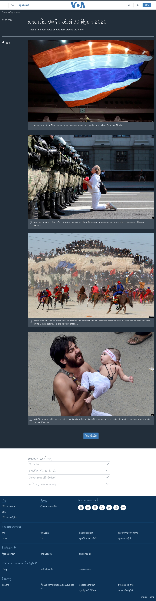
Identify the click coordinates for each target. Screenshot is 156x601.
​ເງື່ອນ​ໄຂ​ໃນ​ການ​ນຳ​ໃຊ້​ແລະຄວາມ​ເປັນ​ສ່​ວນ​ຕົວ (57, 586)
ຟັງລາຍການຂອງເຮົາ (48, 506)
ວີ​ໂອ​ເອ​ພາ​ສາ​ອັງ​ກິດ (87, 585)
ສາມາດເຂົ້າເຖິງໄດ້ (125, 590)
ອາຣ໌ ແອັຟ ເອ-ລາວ (126, 585)
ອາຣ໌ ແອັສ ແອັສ (46, 569)
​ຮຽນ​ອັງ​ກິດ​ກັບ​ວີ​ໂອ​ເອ (87, 590)
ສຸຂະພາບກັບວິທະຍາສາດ (128, 532)
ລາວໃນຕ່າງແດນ (86, 532)
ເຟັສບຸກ (5, 569)
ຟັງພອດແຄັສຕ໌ (85, 553)
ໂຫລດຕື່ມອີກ (91, 436)
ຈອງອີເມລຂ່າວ (85, 569)
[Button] (6, 43)
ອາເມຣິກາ (44, 532)
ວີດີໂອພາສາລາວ (9, 506)
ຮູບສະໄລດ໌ (24, 5)
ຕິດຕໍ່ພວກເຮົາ (46, 553)
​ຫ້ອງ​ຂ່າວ (5, 585)
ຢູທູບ (4, 511)
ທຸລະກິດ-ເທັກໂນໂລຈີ (87, 538)
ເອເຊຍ (4, 538)
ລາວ (4, 532)
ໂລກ (42, 538)
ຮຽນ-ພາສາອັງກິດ (125, 538)
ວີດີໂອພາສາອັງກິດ (9, 517)
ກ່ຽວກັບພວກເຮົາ (8, 553)
